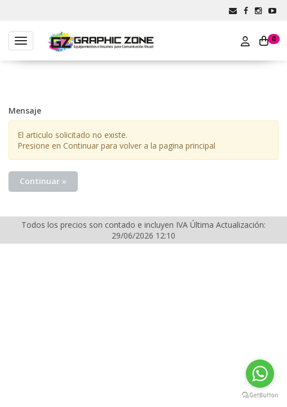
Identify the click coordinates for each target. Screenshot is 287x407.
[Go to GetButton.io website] (260, 395)
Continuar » (43, 181)
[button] (233, 10)
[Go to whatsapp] (260, 374)
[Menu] (20, 40)
